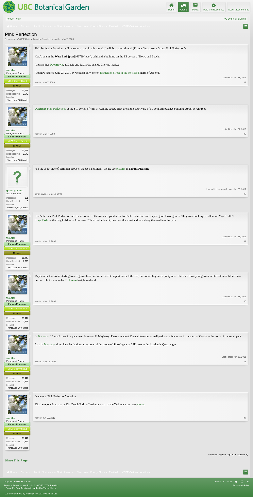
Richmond (71, 281)
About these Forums (238, 9)
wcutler (57, 39)
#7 (245, 449)
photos (140, 406)
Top (242, 484)
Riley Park (41, 221)
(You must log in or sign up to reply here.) (228, 457)
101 (26, 199)
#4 (245, 268)
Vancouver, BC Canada (18, 100)
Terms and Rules (241, 488)
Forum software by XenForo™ (31, 488)
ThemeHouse (49, 490)
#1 (245, 99)
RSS (247, 484)
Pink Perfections (50, 108)
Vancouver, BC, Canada (17, 208)
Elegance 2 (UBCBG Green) (17, 484)
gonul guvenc (14, 191)
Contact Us (219, 484)
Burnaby (43, 338)
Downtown (56, 64)
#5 (245, 329)
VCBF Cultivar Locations (30, 39)
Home (236, 484)
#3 (245, 208)
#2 (245, 160)
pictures (121, 169)
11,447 (25, 90)
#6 (245, 389)
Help (229, 484)
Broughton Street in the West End (119, 72)
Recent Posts (14, 18)
